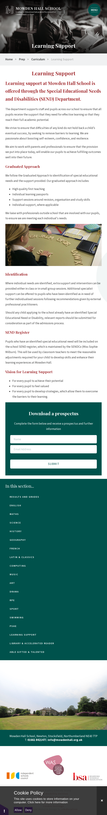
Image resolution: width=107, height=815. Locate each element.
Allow (18, 810)
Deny (28, 810)
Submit (53, 464)
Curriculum (38, 59)
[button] (4, 809)
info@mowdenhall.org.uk (65, 740)
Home (9, 59)
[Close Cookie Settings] (102, 800)
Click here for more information (47, 802)
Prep (22, 59)
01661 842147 (36, 740)
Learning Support (62, 59)
